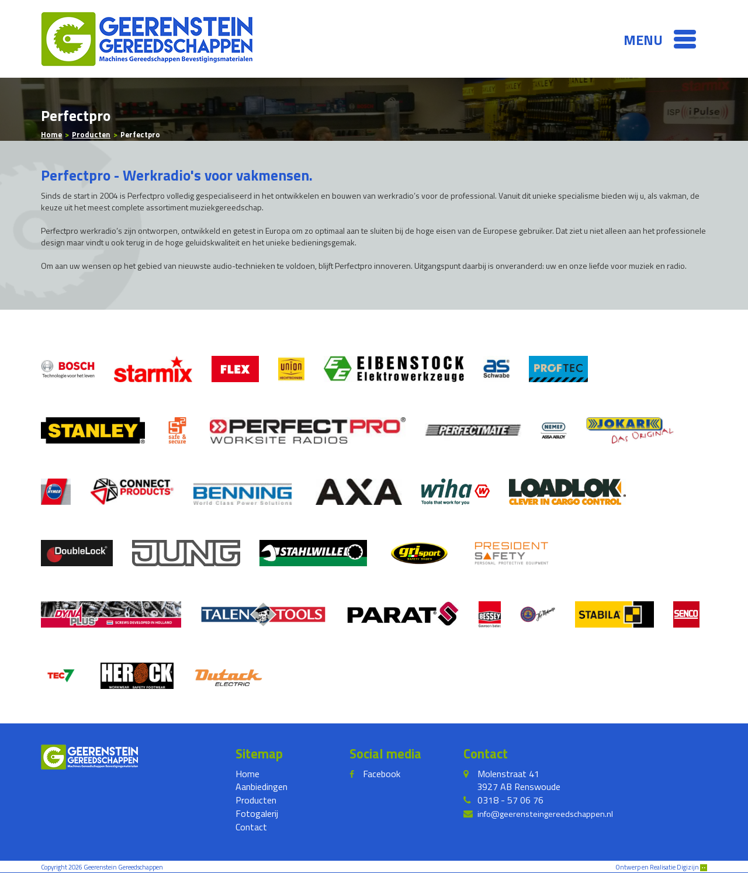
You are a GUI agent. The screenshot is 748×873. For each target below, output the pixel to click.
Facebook (381, 774)
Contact (251, 827)
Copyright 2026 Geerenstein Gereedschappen (102, 867)
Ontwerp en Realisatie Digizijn (661, 867)
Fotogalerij (257, 813)
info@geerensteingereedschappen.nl (545, 814)
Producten (256, 800)
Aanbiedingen (262, 787)
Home (247, 774)
